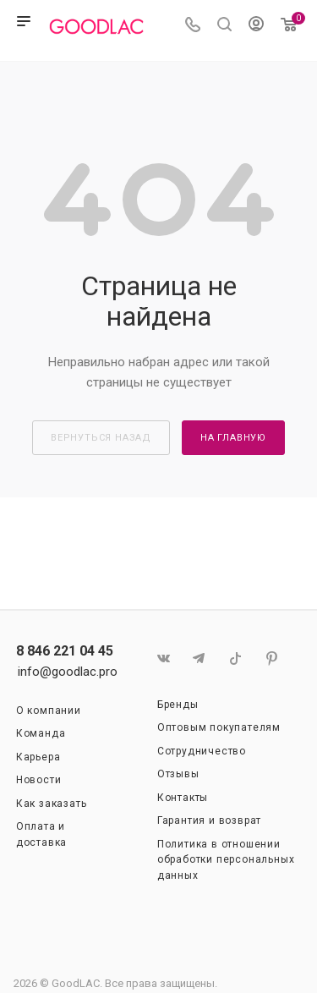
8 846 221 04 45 (64, 651)
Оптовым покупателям (219, 727)
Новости (39, 780)
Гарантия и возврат (209, 820)
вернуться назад (101, 437)
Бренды (178, 704)
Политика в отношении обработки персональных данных (226, 859)
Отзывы (178, 774)
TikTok (235, 658)
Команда (41, 733)
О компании (48, 710)
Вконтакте (163, 658)
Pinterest (272, 658)
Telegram (199, 658)
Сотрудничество (201, 751)
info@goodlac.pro (68, 671)
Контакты (182, 798)
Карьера (38, 757)
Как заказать (51, 803)
